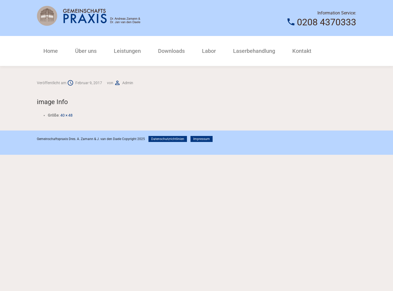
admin (127, 83)
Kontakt (301, 51)
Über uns (86, 51)
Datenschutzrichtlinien (167, 139)
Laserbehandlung (254, 51)
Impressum (201, 139)
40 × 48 (66, 115)
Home (50, 51)
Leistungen (127, 51)
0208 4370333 (326, 22)
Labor (209, 51)
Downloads (171, 51)
